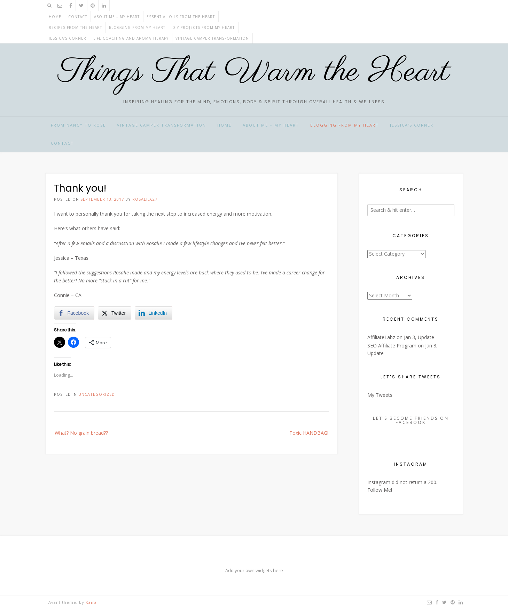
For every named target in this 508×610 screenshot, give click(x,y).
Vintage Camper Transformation (212, 38)
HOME (224, 125)
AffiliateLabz (381, 337)
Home (55, 16)
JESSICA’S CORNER (67, 38)
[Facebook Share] (74, 313)
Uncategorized (96, 394)
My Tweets (379, 395)
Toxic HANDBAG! (308, 433)
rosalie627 (144, 199)
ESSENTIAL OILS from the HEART (181, 16)
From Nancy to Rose (78, 125)
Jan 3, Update (419, 337)
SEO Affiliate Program (391, 345)
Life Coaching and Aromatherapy (131, 38)
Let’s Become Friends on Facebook (411, 420)
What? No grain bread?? (81, 433)
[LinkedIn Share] (153, 313)
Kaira (91, 602)
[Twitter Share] (114, 313)
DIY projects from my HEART (203, 27)
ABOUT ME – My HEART (117, 16)
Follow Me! (379, 490)
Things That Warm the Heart (254, 72)
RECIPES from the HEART (75, 27)
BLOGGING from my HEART (137, 27)
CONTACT (77, 16)
